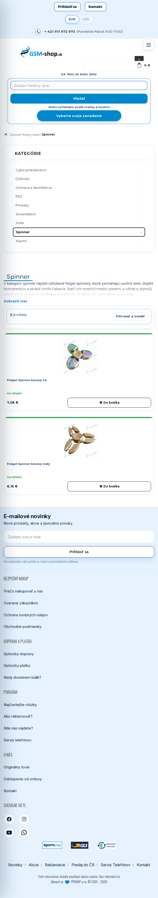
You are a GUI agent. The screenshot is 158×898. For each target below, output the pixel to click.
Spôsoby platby (17, 665)
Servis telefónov (18, 740)
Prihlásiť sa (67, 7)
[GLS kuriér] (79, 845)
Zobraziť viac (15, 301)
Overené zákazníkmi (21, 603)
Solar (20, 223)
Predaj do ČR (83, 865)
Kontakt (95, 7)
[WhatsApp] (24, 832)
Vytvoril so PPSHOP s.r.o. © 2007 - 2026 (79, 881)
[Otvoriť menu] (148, 45)
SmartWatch (26, 214)
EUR (72, 19)
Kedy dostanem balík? (22, 677)
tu (118, 876)
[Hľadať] (79, 99)
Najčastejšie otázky (20, 704)
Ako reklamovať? (18, 716)
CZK (86, 19)
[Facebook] (9, 819)
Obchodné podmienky (22, 626)
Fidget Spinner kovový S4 (27, 380)
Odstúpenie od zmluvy (23, 779)
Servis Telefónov (115, 865)
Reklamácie (55, 865)
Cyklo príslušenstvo (31, 170)
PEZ (19, 196)
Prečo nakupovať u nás (23, 591)
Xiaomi (21, 241)
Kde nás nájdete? (18, 728)
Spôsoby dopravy (19, 653)
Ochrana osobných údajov (26, 615)
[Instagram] (24, 819)
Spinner (23, 232)
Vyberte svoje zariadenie (79, 116)
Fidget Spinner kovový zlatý (28, 464)
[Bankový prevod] (107, 845)
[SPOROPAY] (52, 845)
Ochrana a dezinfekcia (34, 188)
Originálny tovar (17, 767)
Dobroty (22, 179)
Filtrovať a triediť (130, 316)
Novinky (15, 865)
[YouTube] (9, 832)
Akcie (34, 865)
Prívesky (22, 205)
